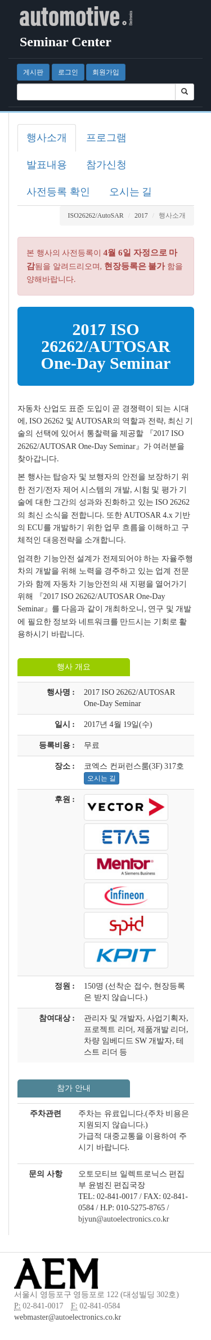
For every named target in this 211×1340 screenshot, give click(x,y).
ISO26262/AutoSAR (96, 215)
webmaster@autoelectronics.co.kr (67, 1317)
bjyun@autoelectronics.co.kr (123, 1219)
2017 (141, 215)
